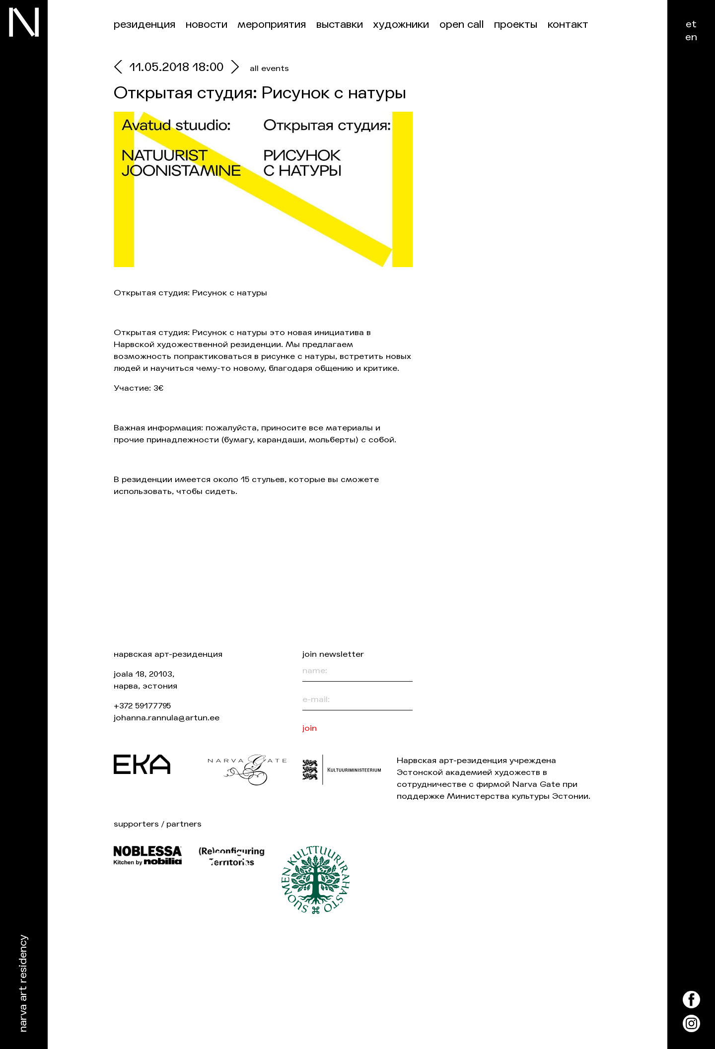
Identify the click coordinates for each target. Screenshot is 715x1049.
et (691, 24)
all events (269, 68)
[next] (232, 68)
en (691, 37)
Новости (206, 24)
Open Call (461, 24)
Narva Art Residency (23, 984)
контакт (568, 24)
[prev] (122, 68)
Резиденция (144, 24)
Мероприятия (271, 24)
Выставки (339, 24)
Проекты (515, 24)
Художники (401, 24)
